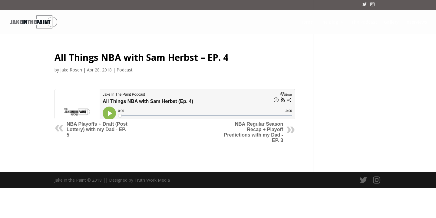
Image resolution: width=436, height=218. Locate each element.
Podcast (125, 70)
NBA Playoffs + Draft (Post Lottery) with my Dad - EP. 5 (97, 129)
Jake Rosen (71, 70)
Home (306, 22)
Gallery (391, 22)
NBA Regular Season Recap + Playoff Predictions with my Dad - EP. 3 (253, 132)
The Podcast (364, 22)
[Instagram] (372, 6)
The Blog (328, 22)
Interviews (416, 22)
